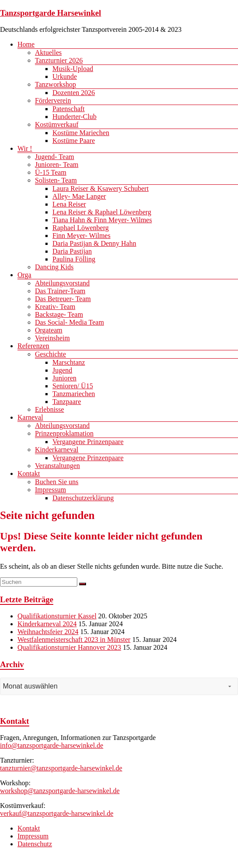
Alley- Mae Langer (79, 196)
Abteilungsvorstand (62, 283)
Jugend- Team (54, 156)
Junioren (64, 378)
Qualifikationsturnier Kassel (57, 616)
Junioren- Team (56, 164)
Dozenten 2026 (73, 92)
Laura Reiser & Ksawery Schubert (100, 188)
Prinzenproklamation (64, 433)
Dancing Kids (54, 267)
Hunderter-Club (74, 116)
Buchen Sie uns (57, 481)
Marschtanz (68, 362)
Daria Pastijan (72, 251)
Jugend (62, 370)
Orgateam (48, 330)
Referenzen (33, 345)
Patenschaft (68, 108)
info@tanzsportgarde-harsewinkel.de (51, 745)
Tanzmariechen (73, 393)
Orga (24, 274)
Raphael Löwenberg (80, 227)
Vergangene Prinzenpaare (88, 441)
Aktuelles (48, 52)
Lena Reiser (69, 204)
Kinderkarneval (57, 449)
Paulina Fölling (73, 259)
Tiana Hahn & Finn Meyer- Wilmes (102, 220)
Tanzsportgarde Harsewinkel (50, 12)
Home (25, 44)
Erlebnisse (49, 409)
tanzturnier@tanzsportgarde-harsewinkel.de (61, 768)
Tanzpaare (66, 401)
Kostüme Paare (73, 140)
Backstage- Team (59, 314)
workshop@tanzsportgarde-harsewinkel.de (60, 790)
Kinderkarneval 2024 (47, 624)
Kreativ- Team (55, 306)
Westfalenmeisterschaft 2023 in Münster (74, 639)
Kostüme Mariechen (80, 132)
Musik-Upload (72, 68)
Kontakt (28, 473)
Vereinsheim (52, 338)
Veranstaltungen (57, 465)
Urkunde (64, 76)
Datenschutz (34, 844)
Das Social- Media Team (69, 322)
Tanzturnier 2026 (59, 60)
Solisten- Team (56, 180)
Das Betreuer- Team (63, 298)
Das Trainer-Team (60, 291)
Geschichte (50, 354)
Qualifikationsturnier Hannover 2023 (69, 647)
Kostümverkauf (57, 124)
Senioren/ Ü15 (72, 386)
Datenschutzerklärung (83, 498)
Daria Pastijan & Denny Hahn (94, 243)
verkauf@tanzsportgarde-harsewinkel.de (57, 813)
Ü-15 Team (50, 172)
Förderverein (53, 100)
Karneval (30, 417)
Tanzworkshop (55, 84)
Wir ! (24, 148)
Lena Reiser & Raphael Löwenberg (101, 212)
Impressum (50, 489)
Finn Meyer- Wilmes (81, 235)
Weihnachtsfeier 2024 (48, 631)
